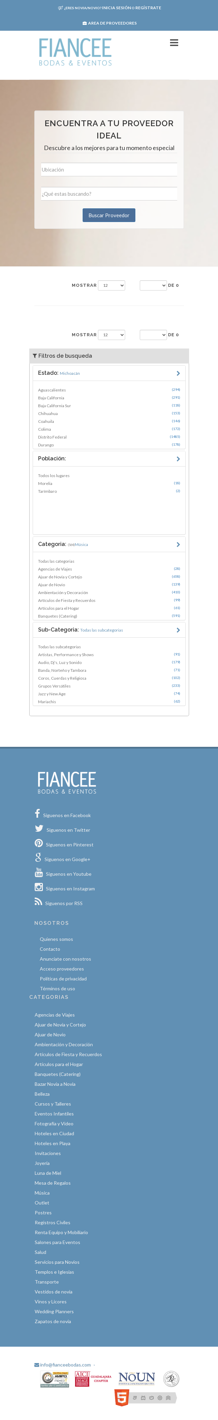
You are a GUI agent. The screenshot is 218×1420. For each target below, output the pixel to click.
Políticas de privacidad (63, 978)
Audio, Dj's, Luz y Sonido (109, 662)
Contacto (50, 949)
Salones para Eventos (57, 1242)
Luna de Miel (48, 1173)
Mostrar (84, 285)
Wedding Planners (54, 1311)
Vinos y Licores (51, 1301)
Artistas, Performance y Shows (109, 654)
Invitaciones (48, 1153)
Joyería (42, 1163)
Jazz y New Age (109, 693)
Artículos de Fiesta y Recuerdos (109, 600)
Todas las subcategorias (59, 646)
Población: (52, 458)
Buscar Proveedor (109, 215)
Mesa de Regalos (53, 1183)
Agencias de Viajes (109, 569)
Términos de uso (57, 988)
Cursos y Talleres (53, 1104)
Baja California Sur (109, 405)
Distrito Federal (109, 437)
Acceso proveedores (62, 969)
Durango (109, 444)
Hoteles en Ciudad (54, 1133)
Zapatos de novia (53, 1321)
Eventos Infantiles (54, 1113)
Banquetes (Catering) (109, 616)
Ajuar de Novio (109, 584)
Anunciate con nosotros (65, 959)
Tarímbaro (109, 491)
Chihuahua (109, 413)
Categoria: (63, 544)
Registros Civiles (52, 1222)
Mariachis (109, 701)
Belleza (42, 1094)
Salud (40, 1252)
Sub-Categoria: (80, 629)
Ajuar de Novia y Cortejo (109, 576)
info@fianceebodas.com (62, 1364)
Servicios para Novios (57, 1262)
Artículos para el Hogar (109, 608)
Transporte (47, 1282)
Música (42, 1193)
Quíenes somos (56, 939)
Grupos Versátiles (109, 686)
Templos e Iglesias (54, 1272)
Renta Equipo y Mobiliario (61, 1232)
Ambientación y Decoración (109, 592)
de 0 (173, 285)
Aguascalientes (109, 390)
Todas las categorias (56, 561)
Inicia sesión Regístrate (109, 7)
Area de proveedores (110, 23)
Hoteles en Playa (52, 1143)
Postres (43, 1212)
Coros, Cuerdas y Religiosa (109, 678)
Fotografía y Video (54, 1123)
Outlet (42, 1202)
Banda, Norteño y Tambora (109, 670)
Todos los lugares (54, 475)
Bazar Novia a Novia (55, 1084)
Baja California (109, 397)
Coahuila (109, 421)
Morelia (109, 483)
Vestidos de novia (53, 1292)
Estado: (59, 373)
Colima (109, 429)
